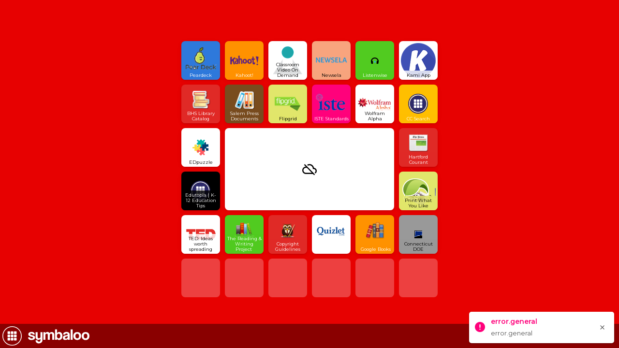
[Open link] (200, 60)
